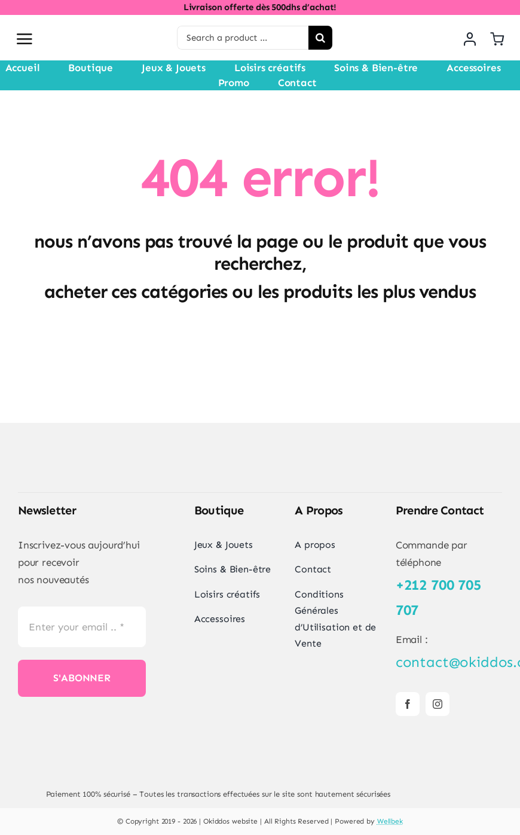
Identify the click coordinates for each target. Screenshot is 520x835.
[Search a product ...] (242, 38)
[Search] (320, 38)
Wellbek (390, 821)
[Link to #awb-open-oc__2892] (24, 38)
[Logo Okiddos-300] (104, 20)
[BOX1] (218, 739)
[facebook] (408, 704)
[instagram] (437, 704)
